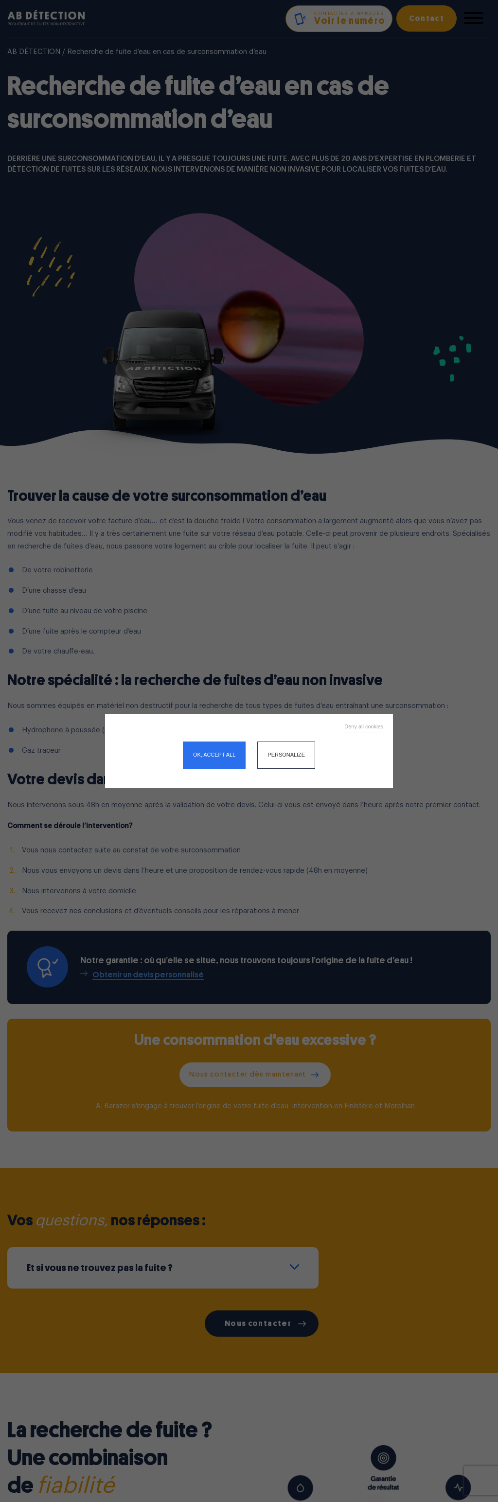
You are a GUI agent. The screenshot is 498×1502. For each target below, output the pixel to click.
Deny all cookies (363, 726)
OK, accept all (214, 755)
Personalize (286, 755)
